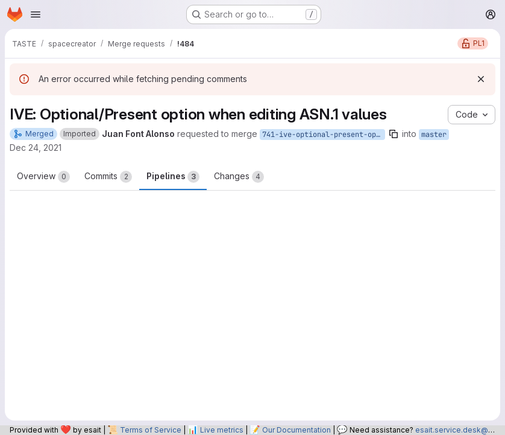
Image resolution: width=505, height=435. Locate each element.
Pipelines (172, 177)
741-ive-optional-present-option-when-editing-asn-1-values (323, 134)
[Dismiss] (481, 79)
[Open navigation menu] (35, 14)
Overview (43, 177)
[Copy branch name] (393, 134)
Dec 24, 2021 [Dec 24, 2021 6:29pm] (35, 147)
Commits (108, 177)
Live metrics (221, 429)
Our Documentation (296, 429)
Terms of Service (150, 429)
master (434, 134)
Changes (239, 177)
